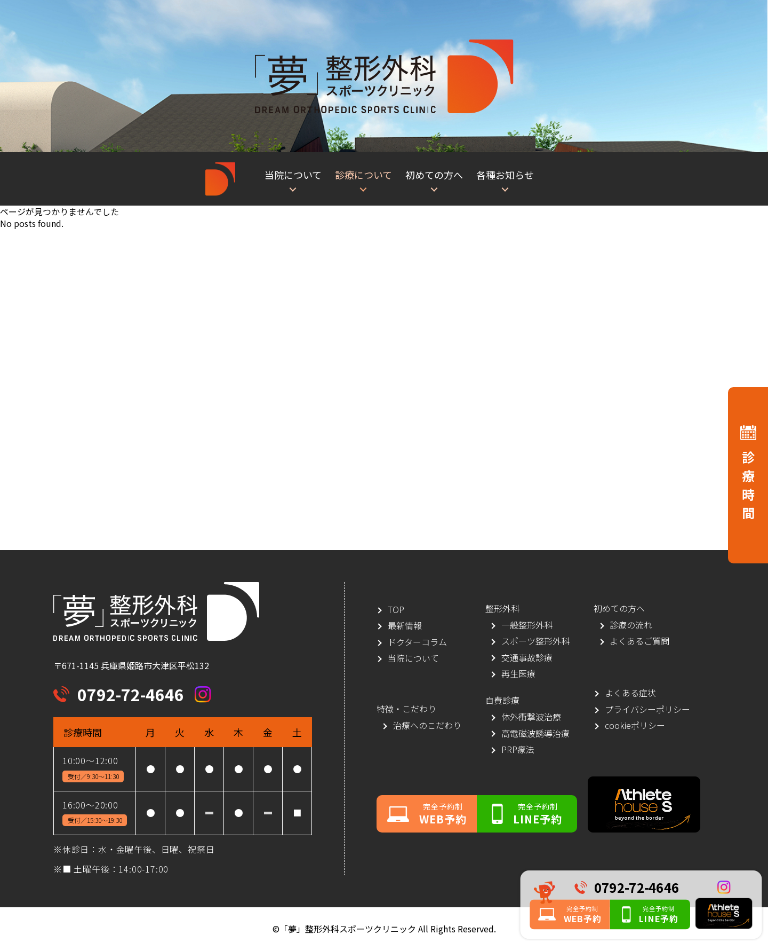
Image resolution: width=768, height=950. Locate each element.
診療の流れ (631, 625)
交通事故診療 (527, 658)
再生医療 (518, 674)
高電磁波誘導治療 (535, 733)
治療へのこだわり (427, 725)
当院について (413, 658)
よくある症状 (630, 693)
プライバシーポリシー (647, 709)
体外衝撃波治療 (531, 717)
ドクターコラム (417, 642)
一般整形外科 (527, 625)
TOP (396, 609)
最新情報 (405, 626)
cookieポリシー (635, 725)
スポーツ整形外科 (535, 641)
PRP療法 (517, 749)
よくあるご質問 (639, 641)
